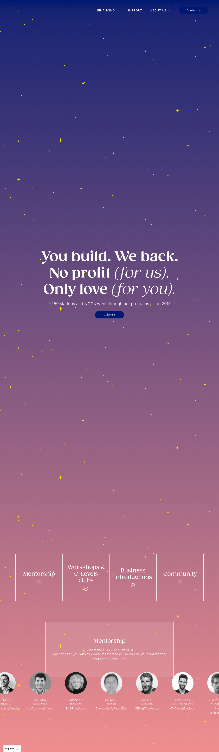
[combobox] (12, 748)
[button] (108, 10)
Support (134, 10)
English (9, 748)
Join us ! (109, 314)
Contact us (194, 10)
